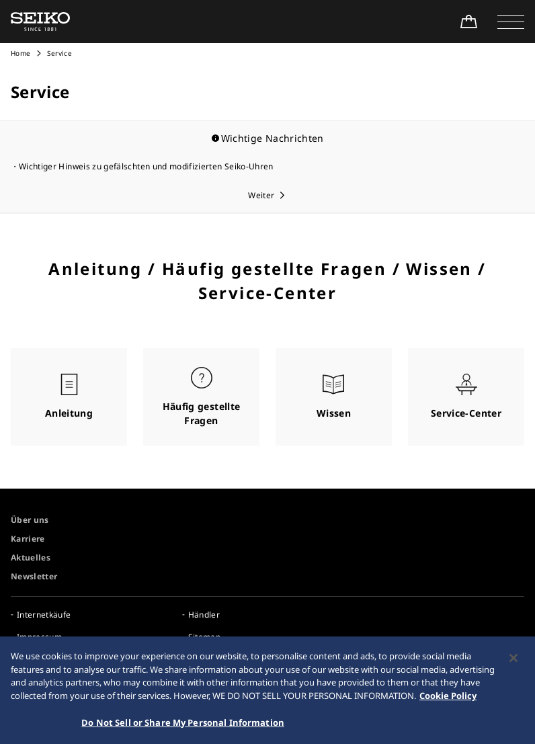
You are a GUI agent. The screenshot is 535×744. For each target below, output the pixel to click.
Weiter (261, 195)
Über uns (30, 520)
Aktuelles (30, 557)
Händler (204, 614)
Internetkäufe (44, 614)
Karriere (28, 538)
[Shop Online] (468, 21)
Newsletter (34, 576)
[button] (511, 21)
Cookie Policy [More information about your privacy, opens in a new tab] (448, 704)
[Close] (513, 666)
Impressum (39, 637)
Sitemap (204, 637)
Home (20, 53)
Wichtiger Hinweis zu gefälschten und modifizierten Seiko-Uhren (146, 166)
